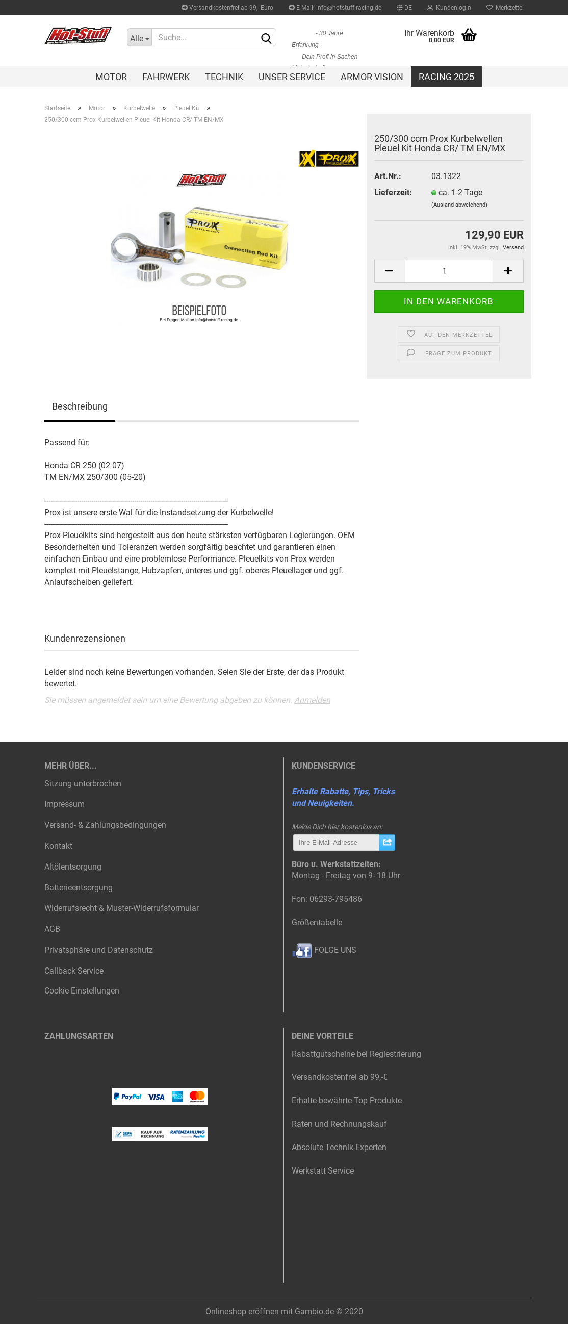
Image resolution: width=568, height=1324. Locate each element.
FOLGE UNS (324, 950)
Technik (224, 76)
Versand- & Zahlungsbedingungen (105, 825)
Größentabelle (317, 922)
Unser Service (292, 76)
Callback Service (74, 971)
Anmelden (312, 700)
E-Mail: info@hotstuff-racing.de (335, 7)
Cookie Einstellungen (81, 991)
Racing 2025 (446, 76)
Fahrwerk (166, 76)
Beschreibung (80, 406)
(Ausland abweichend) (459, 204)
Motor (111, 76)
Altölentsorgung (72, 867)
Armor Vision (372, 76)
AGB (52, 929)
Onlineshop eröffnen (242, 1311)
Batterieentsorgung (78, 888)
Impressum (64, 804)
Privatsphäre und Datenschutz (98, 950)
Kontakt (58, 846)
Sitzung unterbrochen (82, 783)
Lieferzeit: (393, 192)
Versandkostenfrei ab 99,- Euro (227, 7)
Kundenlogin (449, 7)
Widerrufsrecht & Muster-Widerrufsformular (121, 908)
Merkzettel (505, 7)
